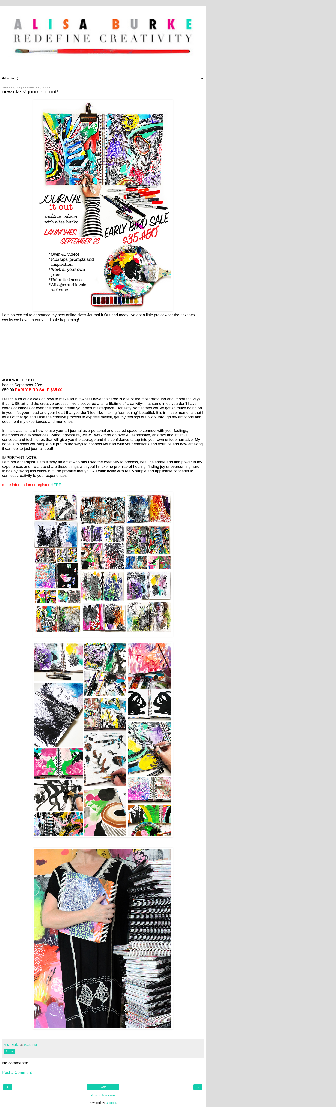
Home (102, 1087)
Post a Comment (17, 1072)
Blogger (111, 1102)
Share (9, 1051)
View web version (103, 1095)
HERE (56, 485)
